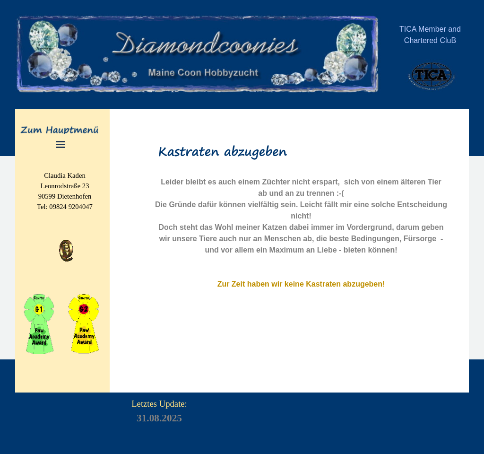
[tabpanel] (430, 40)
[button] (66, 240)
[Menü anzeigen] (60, 144)
